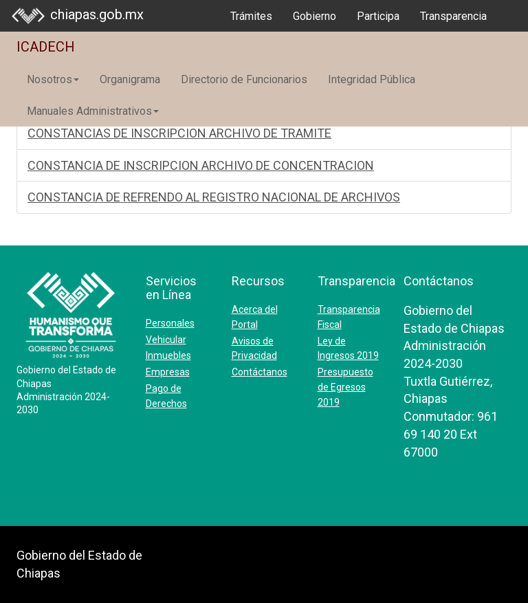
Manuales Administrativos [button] (93, 111)
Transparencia (453, 16)
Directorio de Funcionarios (244, 79)
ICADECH (45, 47)
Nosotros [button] (53, 79)
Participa (378, 16)
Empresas (168, 371)
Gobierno (314, 16)
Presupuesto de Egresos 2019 (345, 387)
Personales (170, 323)
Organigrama (130, 79)
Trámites (251, 16)
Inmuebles (168, 355)
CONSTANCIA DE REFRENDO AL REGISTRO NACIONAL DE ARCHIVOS (214, 197)
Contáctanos (259, 371)
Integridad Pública (371, 79)
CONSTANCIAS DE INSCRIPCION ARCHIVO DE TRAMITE (179, 133)
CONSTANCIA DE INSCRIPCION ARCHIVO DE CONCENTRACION (201, 165)
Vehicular (166, 339)
